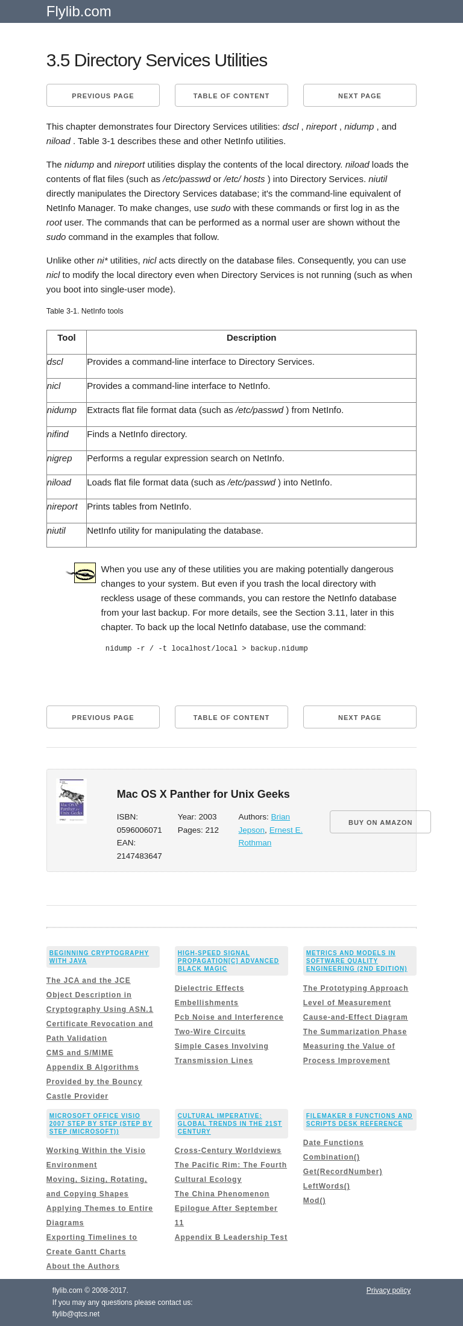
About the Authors (83, 1266)
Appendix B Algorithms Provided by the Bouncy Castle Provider (94, 1081)
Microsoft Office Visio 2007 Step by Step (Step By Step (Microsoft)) (101, 1124)
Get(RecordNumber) (343, 1171)
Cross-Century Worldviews (228, 1150)
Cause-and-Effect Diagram (355, 1017)
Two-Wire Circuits (210, 1032)
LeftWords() (326, 1186)
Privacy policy (389, 1290)
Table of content (231, 95)
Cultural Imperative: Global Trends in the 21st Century (230, 1124)
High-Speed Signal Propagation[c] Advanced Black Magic (228, 961)
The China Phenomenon (222, 1194)
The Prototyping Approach (356, 988)
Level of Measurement (347, 1003)
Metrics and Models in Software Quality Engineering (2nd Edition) (357, 961)
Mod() (314, 1200)
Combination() (331, 1157)
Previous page (103, 95)
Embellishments (207, 1003)
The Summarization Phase (355, 1032)
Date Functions (333, 1142)
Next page (360, 95)
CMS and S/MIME (79, 1053)
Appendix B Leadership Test (231, 1237)
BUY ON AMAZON (380, 822)
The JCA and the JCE (88, 980)
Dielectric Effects (209, 988)
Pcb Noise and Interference (229, 1017)
